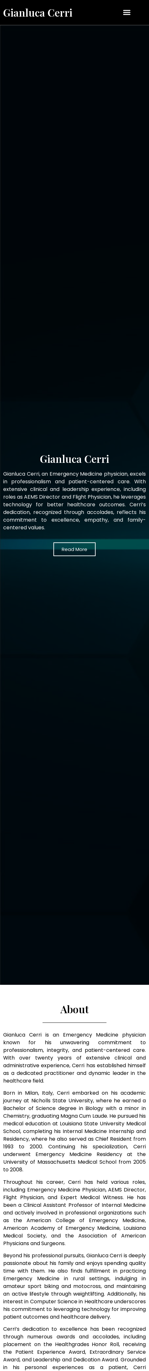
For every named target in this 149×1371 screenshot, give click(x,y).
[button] (127, 12)
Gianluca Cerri (37, 12)
